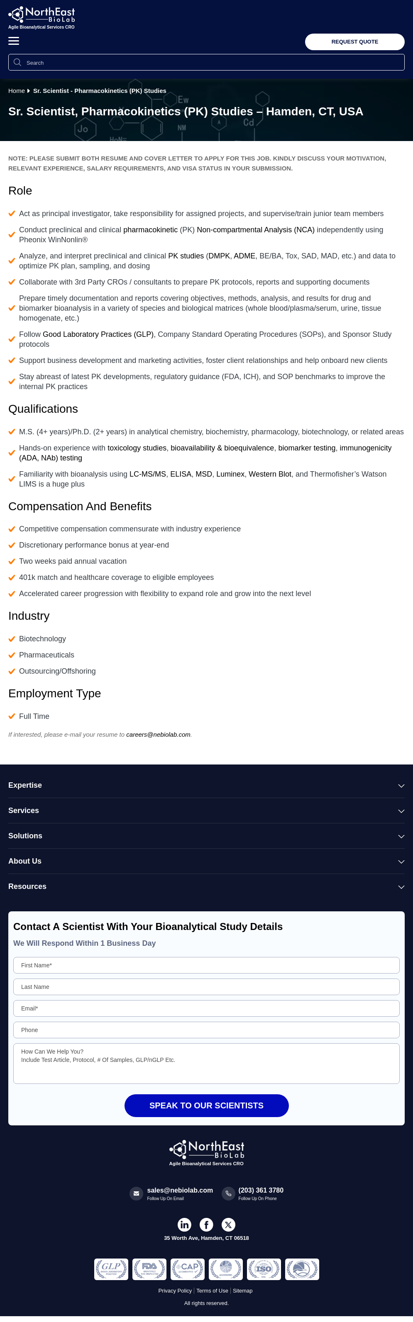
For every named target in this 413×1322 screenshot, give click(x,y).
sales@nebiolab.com (180, 1190)
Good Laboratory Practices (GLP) (98, 334)
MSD (204, 474)
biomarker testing (306, 448)
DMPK (219, 256)
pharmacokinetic (150, 230)
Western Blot (270, 474)
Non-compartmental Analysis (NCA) (256, 230)
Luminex (230, 474)
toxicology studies (137, 448)
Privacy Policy (175, 1291)
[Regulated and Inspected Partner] (111, 1269)
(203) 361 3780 (261, 1190)
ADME (244, 256)
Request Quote (355, 42)
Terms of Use (212, 1291)
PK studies (186, 256)
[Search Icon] (17, 62)
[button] (13, 41)
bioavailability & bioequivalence (222, 448)
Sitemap (243, 1291)
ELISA (180, 474)
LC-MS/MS (148, 474)
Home (16, 90)
